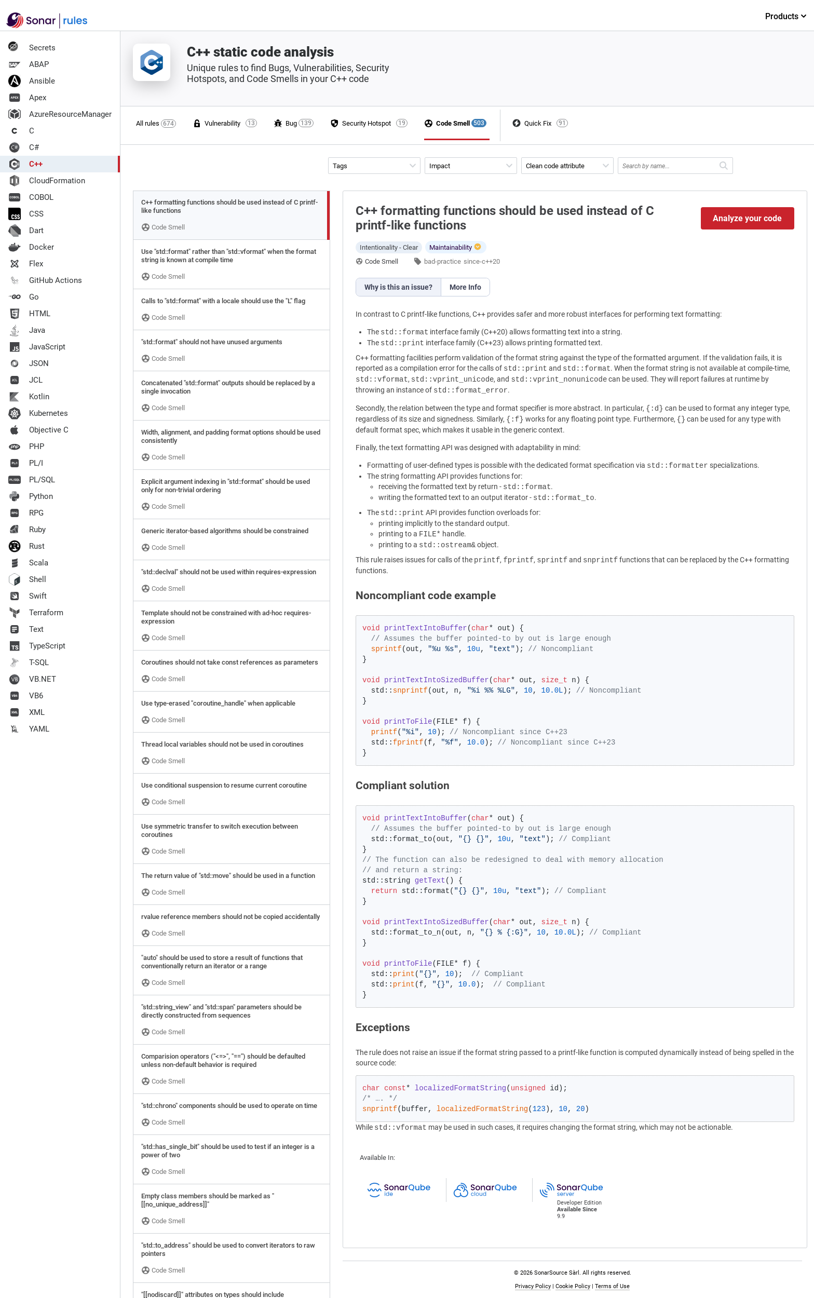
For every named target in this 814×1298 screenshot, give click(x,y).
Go (23, 297)
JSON (28, 363)
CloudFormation (46, 180)
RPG (26, 513)
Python (30, 496)
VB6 (25, 695)
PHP (26, 446)
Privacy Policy (533, 1286)
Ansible (31, 81)
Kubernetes (38, 413)
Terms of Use (612, 1286)
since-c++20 (482, 261)
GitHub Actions (45, 280)
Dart (26, 230)
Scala (28, 563)
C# (23, 147)
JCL (25, 380)
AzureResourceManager (60, 114)
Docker (31, 247)
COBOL (30, 197)
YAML (28, 729)
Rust (26, 546)
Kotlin (28, 396)
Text (26, 629)
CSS (26, 214)
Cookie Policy (572, 1286)
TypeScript (36, 646)
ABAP (28, 64)
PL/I (25, 463)
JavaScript (36, 347)
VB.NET (32, 679)
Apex (27, 97)
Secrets (32, 48)
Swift (27, 596)
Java (26, 330)
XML (26, 712)
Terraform (35, 612)
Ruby (27, 529)
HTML (29, 313)
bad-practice (442, 261)
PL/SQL (31, 480)
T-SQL (28, 662)
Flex (25, 264)
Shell (27, 579)
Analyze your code (747, 218)
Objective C (38, 430)
